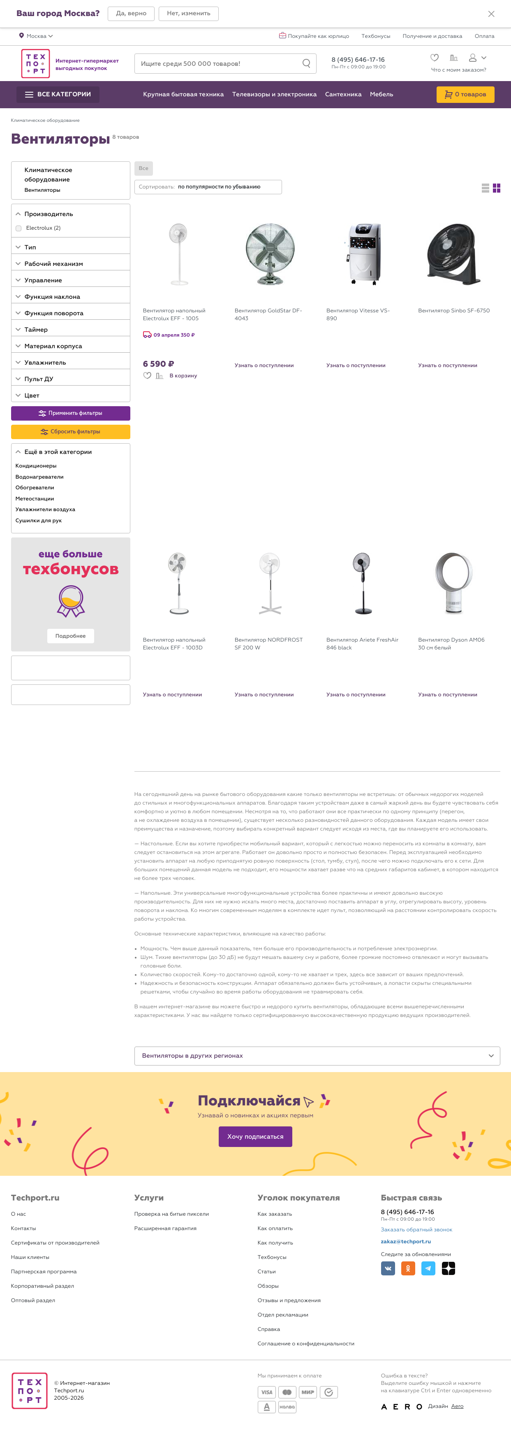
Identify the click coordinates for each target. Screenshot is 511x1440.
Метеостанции (35, 499)
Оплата (485, 37)
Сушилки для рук (40, 520)
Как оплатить (275, 1229)
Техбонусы (375, 37)
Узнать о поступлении (264, 365)
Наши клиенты (30, 1257)
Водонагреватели (40, 477)
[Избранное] (433, 58)
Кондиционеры (37, 466)
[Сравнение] (453, 59)
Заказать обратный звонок (417, 1230)
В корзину (183, 375)
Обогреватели (36, 487)
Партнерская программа (44, 1272)
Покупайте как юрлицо (318, 37)
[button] (131, 14)
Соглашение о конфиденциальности (306, 1344)
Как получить (275, 1243)
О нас (18, 1214)
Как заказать (275, 1214)
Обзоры (268, 1286)
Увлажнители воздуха (46, 509)
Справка (269, 1329)
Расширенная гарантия (165, 1229)
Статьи (267, 1272)
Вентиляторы (43, 190)
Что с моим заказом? (458, 70)
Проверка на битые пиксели (171, 1214)
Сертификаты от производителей (55, 1243)
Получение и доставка (432, 37)
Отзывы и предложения (289, 1301)
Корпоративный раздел (42, 1286)
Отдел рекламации (283, 1315)
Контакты (23, 1229)
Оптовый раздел (33, 1301)
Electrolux (39, 228)
